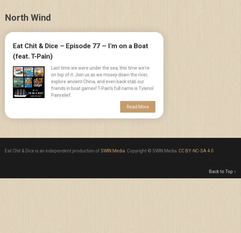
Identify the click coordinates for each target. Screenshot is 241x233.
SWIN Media (113, 150)
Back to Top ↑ (222, 171)
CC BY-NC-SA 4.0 (196, 150)
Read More (138, 106)
